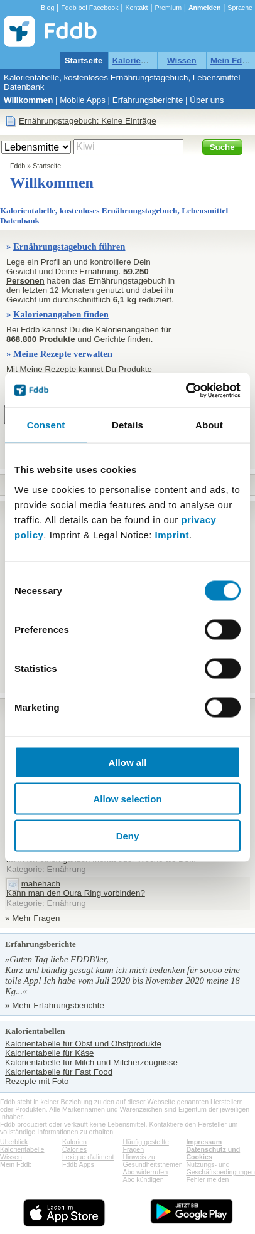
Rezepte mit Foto (36, 1081)
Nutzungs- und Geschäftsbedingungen (220, 1168)
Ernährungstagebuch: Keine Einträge (87, 120)
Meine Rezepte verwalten (62, 354)
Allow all (128, 762)
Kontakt (136, 7)
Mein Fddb (231, 60)
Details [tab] (127, 425)
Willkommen (28, 100)
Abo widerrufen (145, 1172)
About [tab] (209, 425)
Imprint (172, 534)
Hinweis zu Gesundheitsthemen (152, 1160)
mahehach (40, 883)
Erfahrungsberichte (147, 100)
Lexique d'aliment (88, 1157)
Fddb (17, 165)
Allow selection (127, 799)
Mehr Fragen (36, 918)
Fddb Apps (78, 1164)
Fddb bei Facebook (89, 7)
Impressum (204, 1142)
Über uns (207, 100)
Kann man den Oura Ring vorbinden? (75, 893)
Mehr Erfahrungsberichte (58, 1005)
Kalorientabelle (142, 60)
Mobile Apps (83, 100)
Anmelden (204, 7)
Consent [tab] (46, 425)
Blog (47, 7)
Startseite (84, 60)
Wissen (182, 60)
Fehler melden (207, 1179)
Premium (168, 7)
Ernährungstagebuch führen (69, 247)
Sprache (239, 7)
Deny (127, 835)
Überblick (14, 1142)
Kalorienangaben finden (61, 314)
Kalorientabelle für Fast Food (58, 1072)
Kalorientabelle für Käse (49, 1053)
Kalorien (74, 1142)
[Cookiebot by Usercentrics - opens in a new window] (186, 390)
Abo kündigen (142, 1179)
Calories (74, 1149)
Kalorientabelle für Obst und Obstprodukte (83, 1043)
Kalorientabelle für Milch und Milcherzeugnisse (91, 1062)
